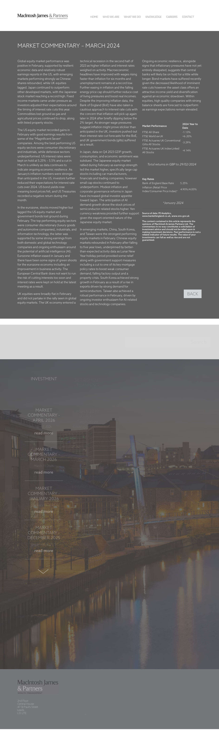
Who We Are (111, 17)
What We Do (132, 17)
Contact (188, 17)
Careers (171, 17)
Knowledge (154, 17)
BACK (192, 294)
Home (94, 17)
